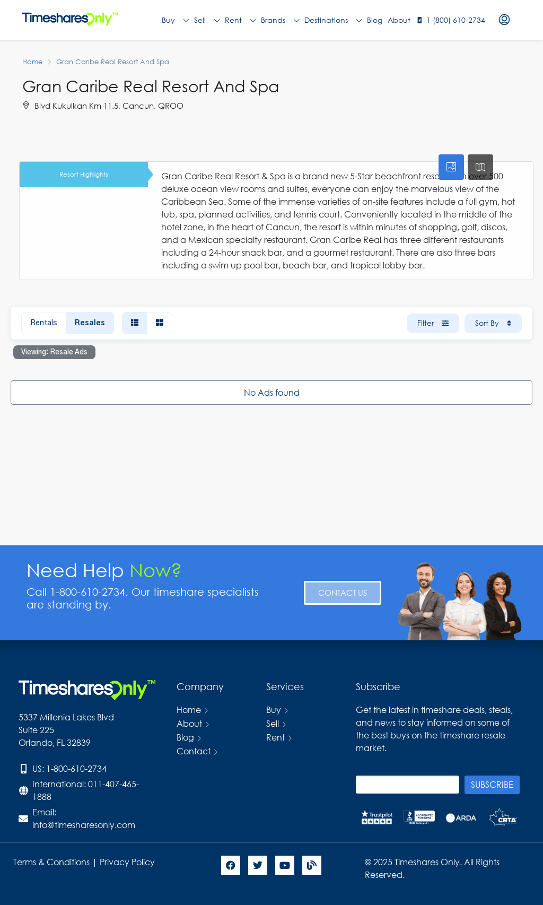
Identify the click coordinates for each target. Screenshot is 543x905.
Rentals (43, 323)
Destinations (333, 20)
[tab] (451, 167)
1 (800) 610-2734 (455, 20)
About (399, 20)
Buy (175, 20)
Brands (280, 20)
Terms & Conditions (51, 861)
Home (189, 709)
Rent (240, 20)
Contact (194, 750)
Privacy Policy (128, 861)
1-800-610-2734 (76, 768)
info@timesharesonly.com (83, 824)
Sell (207, 20)
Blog (374, 20)
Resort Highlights (83, 174)
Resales (90, 323)
